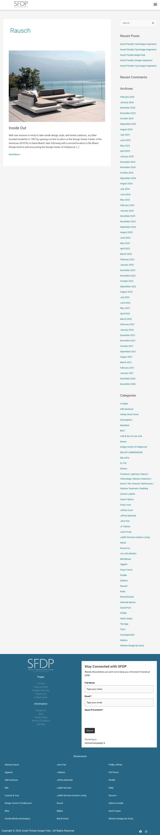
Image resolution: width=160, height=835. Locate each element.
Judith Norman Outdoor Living (135, 539)
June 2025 (125, 152)
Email (88, 695)
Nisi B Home (62, 818)
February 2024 (127, 215)
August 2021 (126, 363)
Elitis (7, 810)
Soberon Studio (116, 802)
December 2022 (128, 279)
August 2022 (126, 300)
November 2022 (128, 284)
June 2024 (125, 205)
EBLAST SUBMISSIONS (132, 456)
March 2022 (126, 326)
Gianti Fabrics (127, 502)
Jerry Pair (125, 523)
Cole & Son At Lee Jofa (132, 441)
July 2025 (125, 147)
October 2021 (127, 353)
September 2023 (128, 237)
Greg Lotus (126, 508)
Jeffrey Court (127, 513)
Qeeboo (124, 581)
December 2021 (128, 342)
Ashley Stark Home (130, 420)
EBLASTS (125, 462)
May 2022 (125, 316)
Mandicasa (126, 560)
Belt (6, 787)
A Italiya (124, 409)
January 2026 (127, 115)
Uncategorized (127, 634)
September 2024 (128, 189)
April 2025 (125, 163)
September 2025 (128, 136)
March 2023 (126, 263)
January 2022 (127, 337)
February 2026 (127, 110)
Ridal (111, 787)
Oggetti (124, 566)
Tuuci (123, 629)
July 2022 (125, 305)
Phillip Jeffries (115, 764)
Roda (122, 592)
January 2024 (127, 221)
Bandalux (125, 430)
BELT (122, 435)
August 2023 (126, 242)
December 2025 (128, 121)
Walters (124, 639)
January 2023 (127, 274)
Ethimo (124, 472)
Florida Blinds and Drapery (17, 818)
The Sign (124, 624)
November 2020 (128, 390)
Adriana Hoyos (12, 764)
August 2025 (126, 142)
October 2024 (127, 184)
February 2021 (127, 374)
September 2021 (128, 358)
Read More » (15, 154)
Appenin (9, 771)
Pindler (123, 576)
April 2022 (125, 321)
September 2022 (128, 295)
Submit (89, 730)
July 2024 (125, 200)
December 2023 (128, 226)
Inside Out (18, 128)
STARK (123, 613)
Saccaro (113, 795)
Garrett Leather (128, 497)
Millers (60, 810)
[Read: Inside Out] (57, 86)
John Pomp (126, 534)
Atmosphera (126, 425)
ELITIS (123, 467)
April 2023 (125, 258)
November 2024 (128, 179)
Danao (123, 446)
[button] (155, 4)
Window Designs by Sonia (121, 818)
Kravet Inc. (125, 550)
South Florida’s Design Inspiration (137, 69)
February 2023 (127, 268)
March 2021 (126, 368)
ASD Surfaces (127, 414)
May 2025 (125, 157)
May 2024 (125, 210)
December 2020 (128, 384)
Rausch (124, 587)
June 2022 (125, 310)
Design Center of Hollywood (135, 451)
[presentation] (108, 718)
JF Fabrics (125, 529)
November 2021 (128, 347)
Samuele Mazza (128, 602)
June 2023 (125, 247)
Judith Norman (64, 787)
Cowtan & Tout (12, 795)
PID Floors (114, 771)
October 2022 (127, 289)
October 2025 (127, 131)
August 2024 (126, 194)
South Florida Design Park (133, 64)
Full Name (90, 682)
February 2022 (127, 332)
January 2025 (127, 168)
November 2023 (128, 231)
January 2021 (127, 379)
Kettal (123, 544)
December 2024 (128, 173)
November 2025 (128, 126)
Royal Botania (127, 597)
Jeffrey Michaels (129, 518)
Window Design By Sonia (133, 645)
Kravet (60, 802)
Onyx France (126, 571)
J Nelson (61, 771)
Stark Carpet (126, 618)
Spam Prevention (94, 709)
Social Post (126, 608)
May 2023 (125, 253)
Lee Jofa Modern (129, 555)
